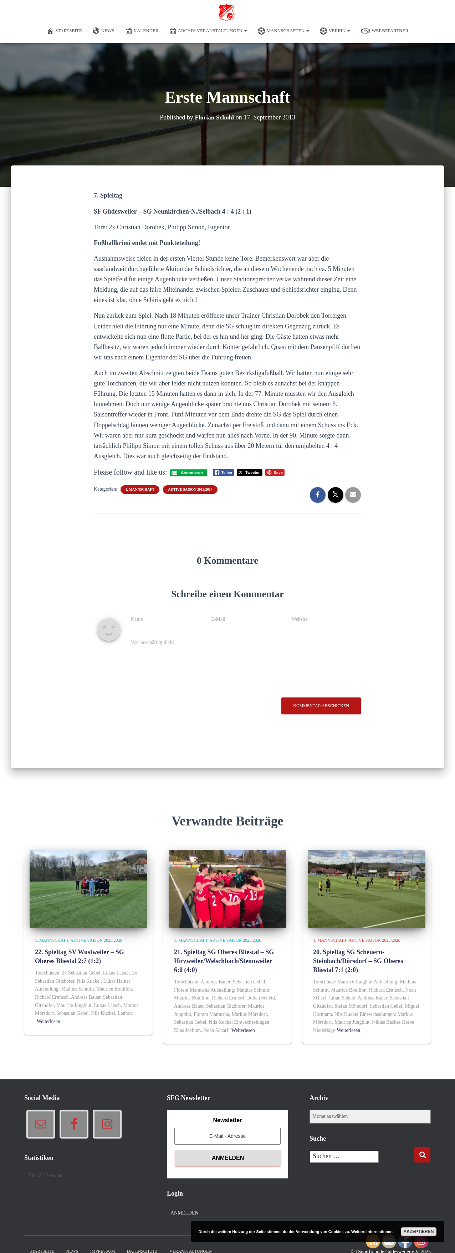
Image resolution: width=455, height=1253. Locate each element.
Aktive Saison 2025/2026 (96, 940)
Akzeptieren (419, 1231)
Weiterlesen (48, 1021)
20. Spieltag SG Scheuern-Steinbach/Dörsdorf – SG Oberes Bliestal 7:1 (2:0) (358, 960)
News (103, 31)
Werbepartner (384, 31)
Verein (335, 31)
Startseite (64, 31)
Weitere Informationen (372, 1231)
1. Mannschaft (140, 489)
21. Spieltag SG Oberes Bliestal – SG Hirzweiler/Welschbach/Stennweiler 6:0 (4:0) (224, 960)
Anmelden (184, 1213)
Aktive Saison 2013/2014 (190, 489)
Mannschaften (283, 31)
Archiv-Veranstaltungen (208, 31)
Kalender (142, 31)
